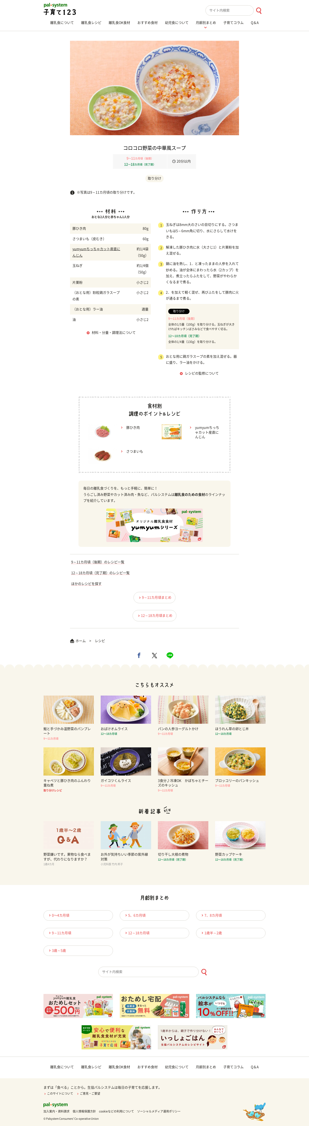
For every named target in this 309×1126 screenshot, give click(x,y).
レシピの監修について (202, 373)
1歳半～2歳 (211, 933)
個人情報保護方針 (84, 1111)
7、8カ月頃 (211, 915)
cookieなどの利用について (116, 1111)
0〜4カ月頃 (58, 915)
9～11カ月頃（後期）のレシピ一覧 (97, 562)
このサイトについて (58, 1093)
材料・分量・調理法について (114, 332)
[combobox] (235, 10)
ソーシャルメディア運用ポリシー (159, 1111)
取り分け (154, 178)
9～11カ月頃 (59, 933)
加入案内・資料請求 (56, 1111)
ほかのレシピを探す (86, 583)
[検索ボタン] (258, 10)
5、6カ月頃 (135, 915)
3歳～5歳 (57, 950)
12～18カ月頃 (136, 933)
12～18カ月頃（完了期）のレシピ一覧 (100, 573)
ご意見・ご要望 (88, 1093)
